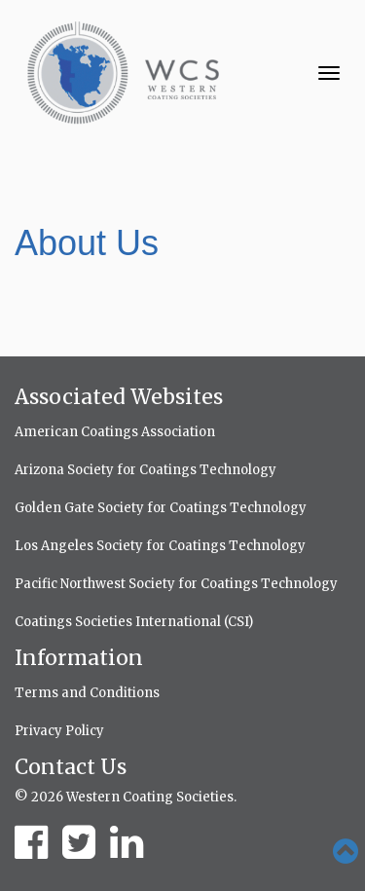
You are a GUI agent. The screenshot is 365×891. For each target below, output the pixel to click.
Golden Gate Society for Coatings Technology (161, 508)
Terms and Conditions (87, 693)
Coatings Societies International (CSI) (134, 621)
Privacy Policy (59, 731)
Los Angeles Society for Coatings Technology (160, 546)
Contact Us (71, 767)
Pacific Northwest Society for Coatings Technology (176, 583)
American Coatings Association (115, 432)
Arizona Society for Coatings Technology (145, 470)
